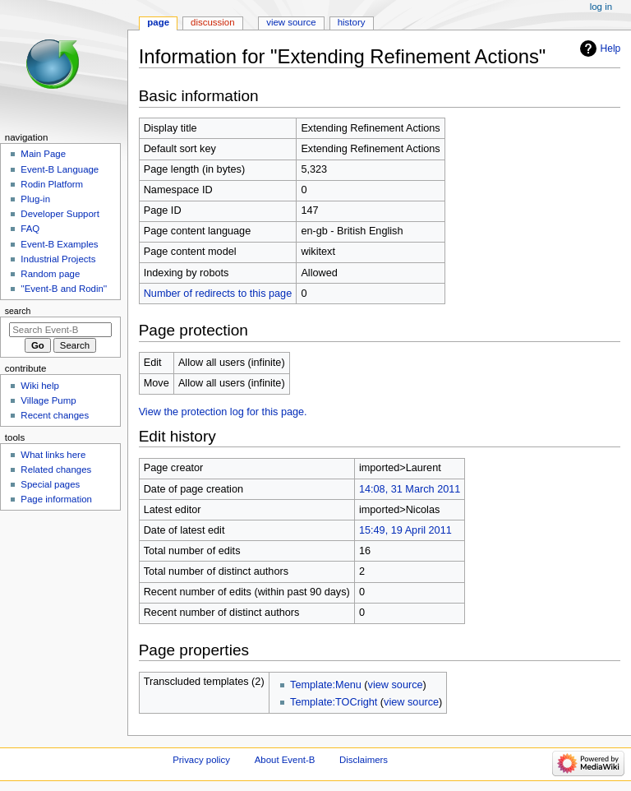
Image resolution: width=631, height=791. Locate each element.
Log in (601, 7)
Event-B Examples (59, 244)
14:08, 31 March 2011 (409, 489)
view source (395, 685)
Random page (50, 274)
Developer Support (60, 214)
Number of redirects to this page (218, 293)
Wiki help (39, 386)
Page (158, 22)
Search (18, 311)
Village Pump (48, 400)
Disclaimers (363, 760)
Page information (56, 499)
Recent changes (55, 415)
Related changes (56, 469)
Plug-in (35, 199)
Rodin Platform (52, 184)
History (352, 22)
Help (611, 48)
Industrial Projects (58, 259)
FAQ (30, 229)
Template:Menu (326, 685)
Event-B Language (60, 169)
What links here (53, 455)
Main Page (43, 154)
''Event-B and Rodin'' (64, 289)
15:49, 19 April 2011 (405, 530)
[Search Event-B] (60, 329)
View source (291, 22)
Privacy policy (201, 760)
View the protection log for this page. (223, 412)
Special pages (50, 484)
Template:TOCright (333, 702)
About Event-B (285, 760)
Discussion (212, 22)
